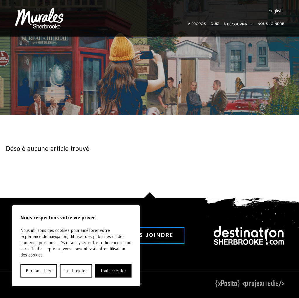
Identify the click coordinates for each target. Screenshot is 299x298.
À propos (197, 24)
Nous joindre (270, 24)
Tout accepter (113, 270)
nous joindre (149, 236)
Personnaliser (39, 270)
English (275, 10)
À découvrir (236, 25)
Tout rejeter (76, 270)
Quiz (214, 24)
